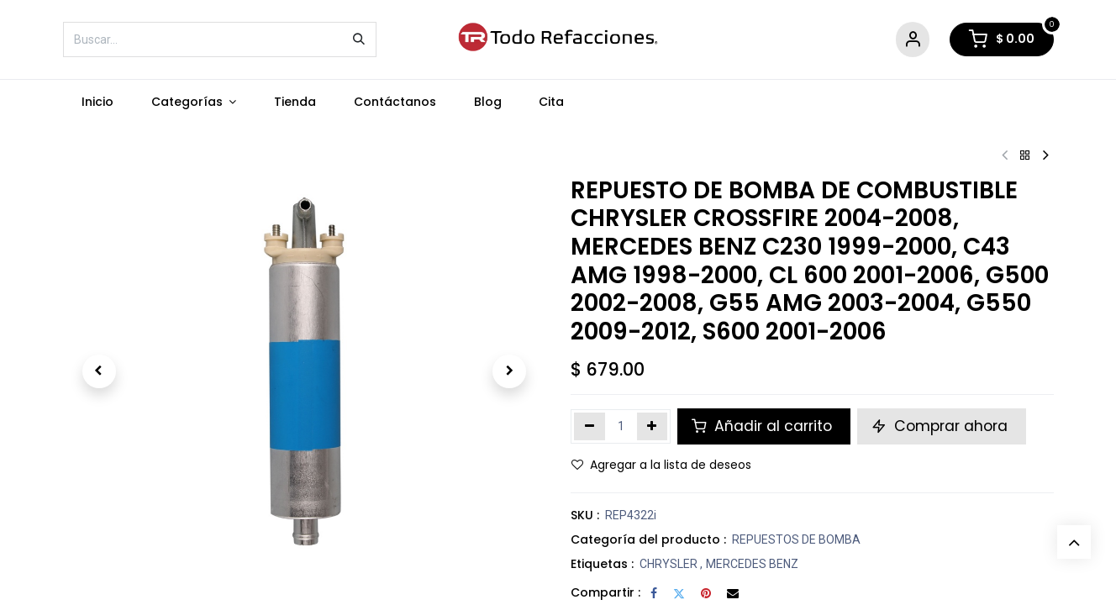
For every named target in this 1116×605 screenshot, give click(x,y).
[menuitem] (98, 102)
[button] (99, 371)
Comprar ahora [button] (941, 426)
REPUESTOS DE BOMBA (796, 539)
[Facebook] (653, 593)
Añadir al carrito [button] (764, 426)
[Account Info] (912, 40)
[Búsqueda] (359, 39)
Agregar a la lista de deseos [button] (661, 464)
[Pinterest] (706, 593)
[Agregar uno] (652, 426)
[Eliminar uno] (589, 426)
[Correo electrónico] (733, 593)
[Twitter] (679, 593)
